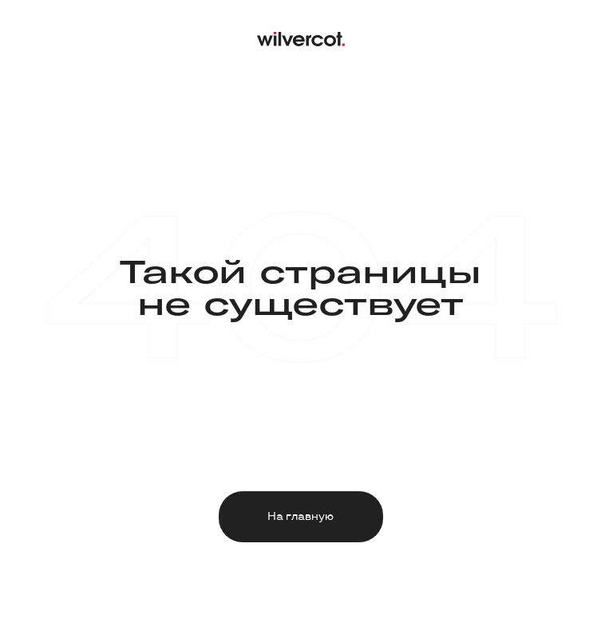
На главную (300, 516)
